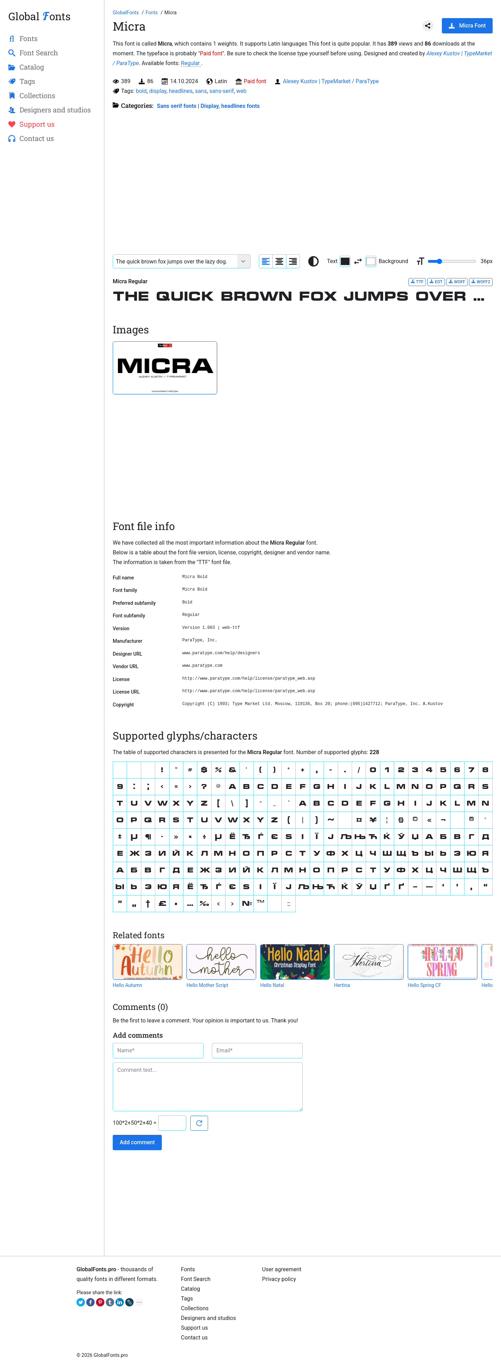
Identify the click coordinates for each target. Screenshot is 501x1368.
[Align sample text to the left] (266, 261)
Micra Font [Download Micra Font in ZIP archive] (467, 25)
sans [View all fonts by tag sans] (201, 91)
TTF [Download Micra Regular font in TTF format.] (417, 281)
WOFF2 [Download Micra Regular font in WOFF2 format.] (480, 281)
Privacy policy (279, 1279)
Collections (195, 1308)
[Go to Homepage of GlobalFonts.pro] (126, 12)
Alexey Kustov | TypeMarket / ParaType (331, 81)
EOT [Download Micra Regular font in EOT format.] (436, 281)
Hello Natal (272, 985)
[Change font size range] (452, 261)
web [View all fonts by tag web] (241, 91)
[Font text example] (175, 261)
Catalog (190, 1289)
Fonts (188, 1269)
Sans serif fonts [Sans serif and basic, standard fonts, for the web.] (177, 106)
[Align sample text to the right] (293, 261)
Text (339, 261)
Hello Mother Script (207, 985)
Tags (187, 1298)
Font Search (195, 1279)
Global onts (39, 16)
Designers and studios (208, 1318)
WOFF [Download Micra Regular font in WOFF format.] (457, 281)
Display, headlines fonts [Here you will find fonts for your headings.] (230, 106)
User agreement (281, 1269)
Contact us (194, 1337)
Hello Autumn (127, 985)
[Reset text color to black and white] (313, 261)
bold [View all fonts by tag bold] (141, 91)
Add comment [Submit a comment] (137, 1142)
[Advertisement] (52, 261)
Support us (194, 1327)
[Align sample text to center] (279, 261)
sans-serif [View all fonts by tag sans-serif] (221, 91)
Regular (191, 63)
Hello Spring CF (424, 985)
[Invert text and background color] (358, 261)
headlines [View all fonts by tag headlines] (180, 91)
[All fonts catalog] (152, 12)
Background (386, 261)
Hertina (342, 985)
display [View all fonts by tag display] (157, 91)
